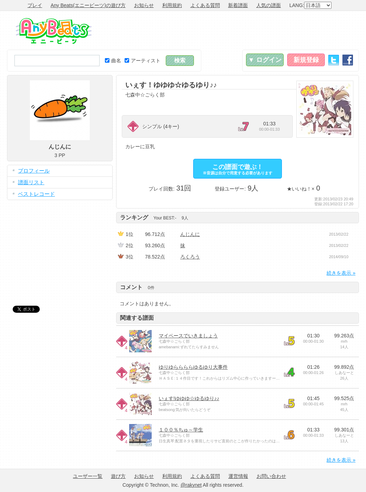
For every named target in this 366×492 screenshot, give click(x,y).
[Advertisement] (231, 30)
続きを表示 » (341, 273)
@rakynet (191, 485)
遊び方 (118, 476)
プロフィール (34, 171)
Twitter (333, 60)
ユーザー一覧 (87, 476)
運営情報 (238, 476)
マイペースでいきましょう (188, 335)
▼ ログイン (265, 59)
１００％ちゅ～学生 (181, 429)
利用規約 (172, 5)
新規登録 (306, 59)
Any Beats (54, 31)
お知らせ (144, 5)
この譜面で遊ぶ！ (237, 169)
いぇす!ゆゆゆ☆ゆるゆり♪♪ (189, 398)
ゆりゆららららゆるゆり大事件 (193, 367)
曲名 (113, 60)
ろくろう (190, 257)
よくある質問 (205, 5)
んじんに (190, 234)
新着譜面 (238, 5)
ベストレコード (36, 194)
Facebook (347, 60)
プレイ (34, 5)
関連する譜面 (137, 318)
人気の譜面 (268, 5)
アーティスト (142, 60)
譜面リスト (31, 182)
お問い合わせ (271, 476)
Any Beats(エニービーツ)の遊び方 (88, 5)
